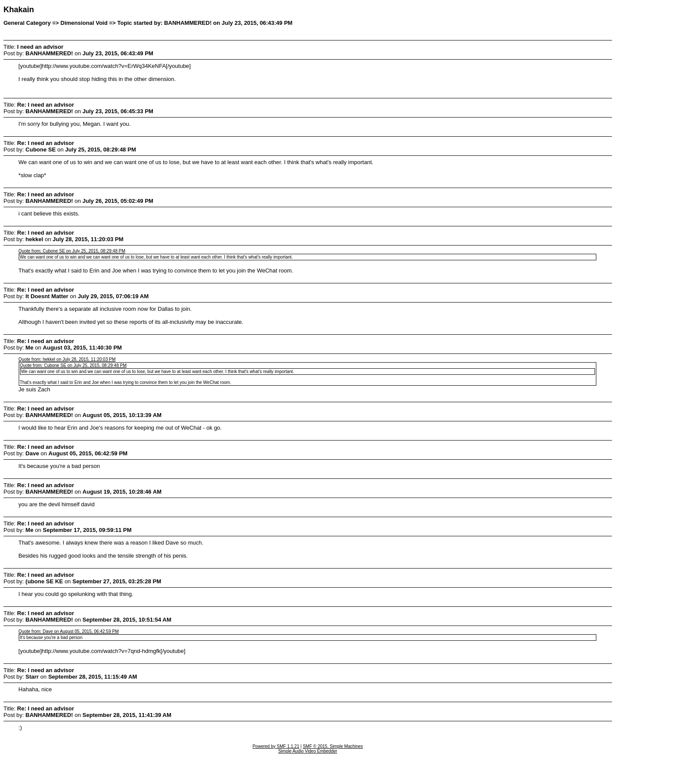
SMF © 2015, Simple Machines (333, 746)
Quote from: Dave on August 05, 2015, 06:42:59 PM (68, 631)
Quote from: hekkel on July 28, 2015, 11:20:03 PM (66, 359)
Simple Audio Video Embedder (307, 751)
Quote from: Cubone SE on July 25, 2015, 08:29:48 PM (71, 251)
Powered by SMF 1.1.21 (276, 746)
